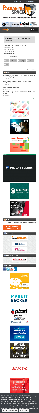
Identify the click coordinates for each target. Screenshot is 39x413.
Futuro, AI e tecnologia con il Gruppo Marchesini (19, 222)
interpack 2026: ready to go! (11, 87)
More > (34, 99)
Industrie (32, 70)
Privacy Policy (24, 410)
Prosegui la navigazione (10, 410)
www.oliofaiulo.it (9, 53)
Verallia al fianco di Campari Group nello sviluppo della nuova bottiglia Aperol (19, 76)
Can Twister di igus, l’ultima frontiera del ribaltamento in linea (19, 92)
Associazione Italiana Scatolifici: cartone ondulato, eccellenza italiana (18, 82)
